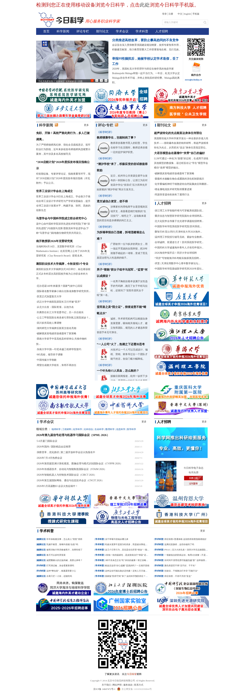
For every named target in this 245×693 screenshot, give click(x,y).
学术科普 (142, 31)
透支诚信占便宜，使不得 (112, 201)
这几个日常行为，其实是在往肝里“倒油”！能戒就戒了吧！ (132, 549)
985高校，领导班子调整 (50, 354)
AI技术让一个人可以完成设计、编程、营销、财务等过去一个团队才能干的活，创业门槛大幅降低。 (129, 354)
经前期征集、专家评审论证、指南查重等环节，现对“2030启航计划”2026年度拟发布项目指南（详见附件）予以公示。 (63, 178)
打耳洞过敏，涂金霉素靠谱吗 (60, 565)
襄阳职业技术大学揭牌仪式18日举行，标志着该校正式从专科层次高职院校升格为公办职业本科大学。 (63, 274)
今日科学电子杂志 (193, 468)
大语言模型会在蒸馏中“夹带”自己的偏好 (179, 153)
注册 (171, 13)
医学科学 (131, 429)
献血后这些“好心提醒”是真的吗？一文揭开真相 (127, 565)
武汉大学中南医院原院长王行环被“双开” (59, 301)
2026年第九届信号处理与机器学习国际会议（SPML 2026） (72, 435)
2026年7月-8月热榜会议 (49, 458)
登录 (164, 13)
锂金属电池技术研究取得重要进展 (173, 189)
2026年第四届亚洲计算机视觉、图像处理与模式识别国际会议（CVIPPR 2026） (80, 463)
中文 (180, 13)
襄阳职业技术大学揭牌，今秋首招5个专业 (62, 263)
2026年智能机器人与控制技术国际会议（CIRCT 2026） (66, 475)
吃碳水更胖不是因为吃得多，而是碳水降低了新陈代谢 (130, 544)
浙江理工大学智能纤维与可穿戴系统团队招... (179, 210)
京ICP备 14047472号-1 (104, 689)
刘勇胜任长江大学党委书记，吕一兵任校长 (60, 312)
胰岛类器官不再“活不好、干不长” (180, 565)
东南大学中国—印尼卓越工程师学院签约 (59, 349)
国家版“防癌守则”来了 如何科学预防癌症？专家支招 (129, 576)
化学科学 (77, 429)
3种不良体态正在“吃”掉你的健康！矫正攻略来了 (127, 560)
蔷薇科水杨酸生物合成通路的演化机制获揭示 (179, 178)
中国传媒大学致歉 (47, 360)
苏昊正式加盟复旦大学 (49, 296)
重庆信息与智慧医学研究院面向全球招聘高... (179, 216)
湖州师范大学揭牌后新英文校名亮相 (56, 328)
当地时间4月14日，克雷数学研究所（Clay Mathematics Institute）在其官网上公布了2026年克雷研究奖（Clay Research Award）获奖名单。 (63, 251)
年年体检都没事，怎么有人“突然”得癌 (64, 539)
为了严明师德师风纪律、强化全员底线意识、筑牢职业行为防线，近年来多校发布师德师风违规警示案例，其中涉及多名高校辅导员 (63, 149)
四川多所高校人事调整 (49, 323)
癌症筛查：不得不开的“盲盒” (178, 576)
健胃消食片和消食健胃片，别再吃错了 (64, 549)
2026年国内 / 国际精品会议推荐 (54, 446)
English (187, 13)
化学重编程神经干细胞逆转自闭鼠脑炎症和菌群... (182, 184)
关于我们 (106, 684)
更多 (86, 125)
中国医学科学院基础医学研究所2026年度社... (179, 268)
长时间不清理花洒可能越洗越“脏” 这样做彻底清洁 (187, 560)
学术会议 (122, 31)
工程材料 (66, 429)
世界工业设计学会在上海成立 (54, 191)
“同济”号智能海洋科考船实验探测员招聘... (178, 258)
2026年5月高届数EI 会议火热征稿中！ (57, 486)
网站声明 (117, 684)
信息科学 (120, 429)
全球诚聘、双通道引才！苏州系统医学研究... (179, 242)
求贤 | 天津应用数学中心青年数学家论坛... (177, 263)
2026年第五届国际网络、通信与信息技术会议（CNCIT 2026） (70, 480)
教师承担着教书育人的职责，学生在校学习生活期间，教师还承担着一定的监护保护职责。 (129, 147)
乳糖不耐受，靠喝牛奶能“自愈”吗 (62, 544)
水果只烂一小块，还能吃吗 (59, 576)
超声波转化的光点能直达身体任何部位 (178, 132)
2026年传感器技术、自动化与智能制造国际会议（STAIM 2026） (72, 469)
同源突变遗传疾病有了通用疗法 (172, 194)
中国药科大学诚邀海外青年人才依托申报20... (179, 247)
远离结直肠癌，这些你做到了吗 (179, 544)
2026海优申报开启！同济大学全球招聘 (176, 253)
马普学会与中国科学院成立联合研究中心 (61, 218)
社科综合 (88, 429)
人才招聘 (161, 31)
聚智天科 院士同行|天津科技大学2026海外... (178, 231)
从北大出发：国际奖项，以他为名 (55, 307)
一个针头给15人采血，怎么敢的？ (118, 370)
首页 (46, 31)
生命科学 (99, 429)
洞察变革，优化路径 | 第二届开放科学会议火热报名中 (66, 452)
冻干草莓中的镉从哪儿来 (116, 539)
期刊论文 (102, 31)
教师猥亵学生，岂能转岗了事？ (116, 137)
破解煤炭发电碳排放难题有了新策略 (56, 333)
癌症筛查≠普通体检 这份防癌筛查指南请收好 (185, 539)
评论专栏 (82, 31)
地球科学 (56, 429)
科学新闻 (63, 31)
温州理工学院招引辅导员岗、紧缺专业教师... (179, 237)
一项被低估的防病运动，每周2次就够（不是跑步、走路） (191, 555)
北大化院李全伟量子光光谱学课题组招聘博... (179, 221)
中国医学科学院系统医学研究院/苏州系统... (178, 226)
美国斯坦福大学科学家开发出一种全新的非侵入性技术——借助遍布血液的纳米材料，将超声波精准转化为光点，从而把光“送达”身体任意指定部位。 (181, 143)
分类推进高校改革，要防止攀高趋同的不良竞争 (145, 40)
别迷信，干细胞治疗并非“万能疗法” (181, 571)
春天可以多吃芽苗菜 (56, 555)
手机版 (195, 13)
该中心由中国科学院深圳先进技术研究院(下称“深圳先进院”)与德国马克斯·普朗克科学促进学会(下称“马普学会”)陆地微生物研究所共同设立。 (63, 228)
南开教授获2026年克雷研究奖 (54, 241)
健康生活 (41, 539)
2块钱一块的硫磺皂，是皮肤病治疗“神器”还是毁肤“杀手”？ (133, 555)
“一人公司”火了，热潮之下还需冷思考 (121, 344)
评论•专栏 (105, 125)
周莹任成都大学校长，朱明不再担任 (56, 365)
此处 (145, 5)
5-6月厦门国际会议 (47, 441)
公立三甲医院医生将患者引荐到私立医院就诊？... (64, 317)
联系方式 (138, 684)
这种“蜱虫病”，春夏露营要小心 (61, 571)
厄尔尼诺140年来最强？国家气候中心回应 (59, 286)
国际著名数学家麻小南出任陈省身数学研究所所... (64, 291)
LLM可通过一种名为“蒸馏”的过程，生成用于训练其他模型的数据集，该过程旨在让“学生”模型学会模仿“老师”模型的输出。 (181, 163)
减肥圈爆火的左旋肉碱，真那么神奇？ (64, 560)
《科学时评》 (105, 132)
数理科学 (110, 429)
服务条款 (128, 684)
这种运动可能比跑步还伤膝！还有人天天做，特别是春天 (131, 571)
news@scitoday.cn (193, 79)
